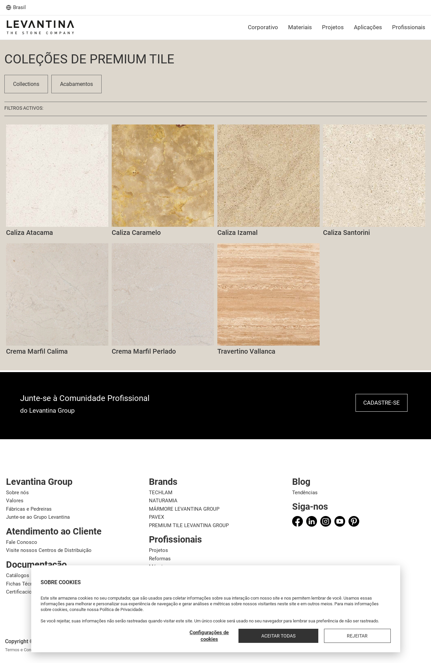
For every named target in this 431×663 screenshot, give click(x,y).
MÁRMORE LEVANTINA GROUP (184, 509)
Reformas (160, 559)
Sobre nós (17, 493)
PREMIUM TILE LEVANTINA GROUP (189, 525)
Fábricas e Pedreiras (29, 509)
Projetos (158, 550)
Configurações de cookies (278, 635)
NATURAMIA (163, 501)
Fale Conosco (21, 542)
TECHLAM (160, 493)
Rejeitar (374, 636)
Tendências (305, 493)
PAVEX (156, 517)
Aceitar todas (330, 636)
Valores (14, 501)
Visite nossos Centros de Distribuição (49, 550)
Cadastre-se (381, 402)
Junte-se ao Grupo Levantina (38, 517)
